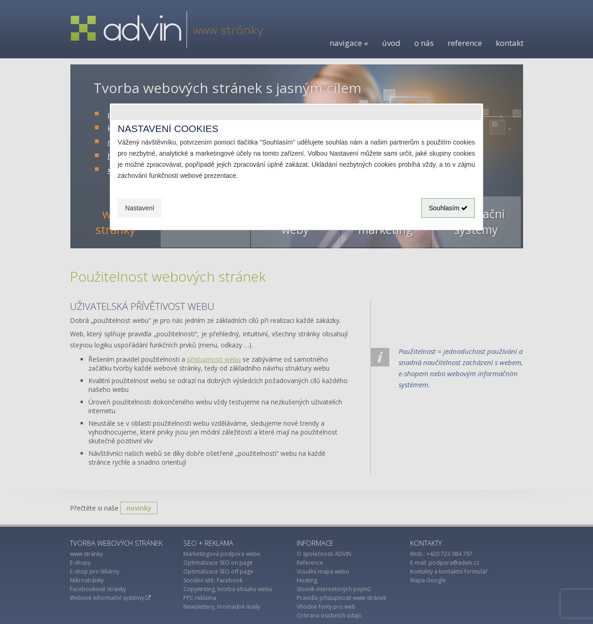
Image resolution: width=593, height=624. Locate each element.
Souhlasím (448, 208)
